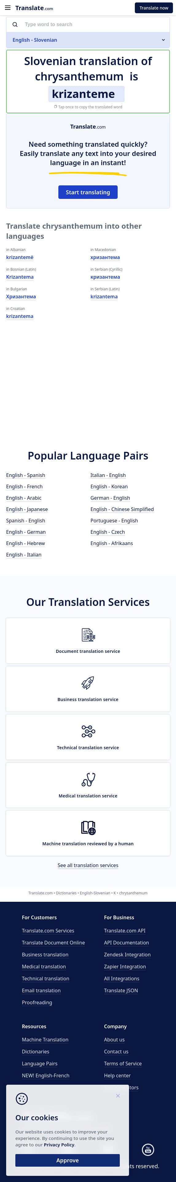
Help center (117, 1075)
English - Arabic (23, 497)
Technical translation (45, 978)
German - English (110, 497)
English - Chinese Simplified (122, 509)
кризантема (105, 276)
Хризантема (21, 296)
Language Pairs (39, 1063)
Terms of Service (123, 1063)
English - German (26, 532)
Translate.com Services (48, 930)
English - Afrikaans (112, 543)
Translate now (153, 8)
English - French (24, 486)
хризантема (105, 257)
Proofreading (37, 1002)
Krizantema (20, 276)
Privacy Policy (59, 1144)
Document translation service (88, 651)
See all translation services (88, 865)
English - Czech (108, 532)
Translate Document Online (53, 942)
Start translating (88, 192)
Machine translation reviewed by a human (88, 844)
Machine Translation (45, 1039)
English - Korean (109, 486)
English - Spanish (25, 475)
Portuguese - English (114, 520)
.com (34, 8)
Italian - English (108, 475)
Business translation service (88, 699)
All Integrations (121, 978)
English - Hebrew (25, 543)
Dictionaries (35, 1051)
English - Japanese (27, 509)
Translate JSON (121, 990)
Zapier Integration (125, 966)
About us (114, 1039)
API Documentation (126, 942)
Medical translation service (88, 796)
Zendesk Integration (127, 954)
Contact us (116, 1051)
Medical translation (44, 966)
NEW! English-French (45, 1075)
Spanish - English (25, 520)
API (125, 930)
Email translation (41, 990)
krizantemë (19, 257)
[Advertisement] (88, 387)
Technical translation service (88, 747)
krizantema (19, 316)
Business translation (45, 954)
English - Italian (23, 554)
